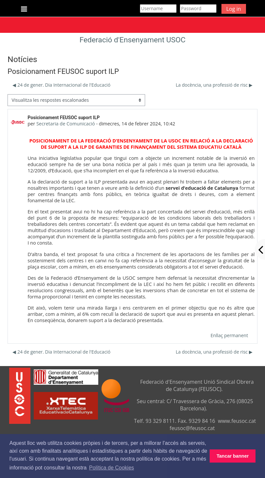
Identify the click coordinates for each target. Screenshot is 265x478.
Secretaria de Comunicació (65, 123)
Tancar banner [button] (233, 456)
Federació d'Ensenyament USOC (133, 39)
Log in (233, 8)
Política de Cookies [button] (111, 467)
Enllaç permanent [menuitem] (229, 335)
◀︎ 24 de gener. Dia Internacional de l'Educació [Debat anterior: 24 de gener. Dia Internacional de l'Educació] (61, 85)
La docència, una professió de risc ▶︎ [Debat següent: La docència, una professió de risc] (214, 85)
